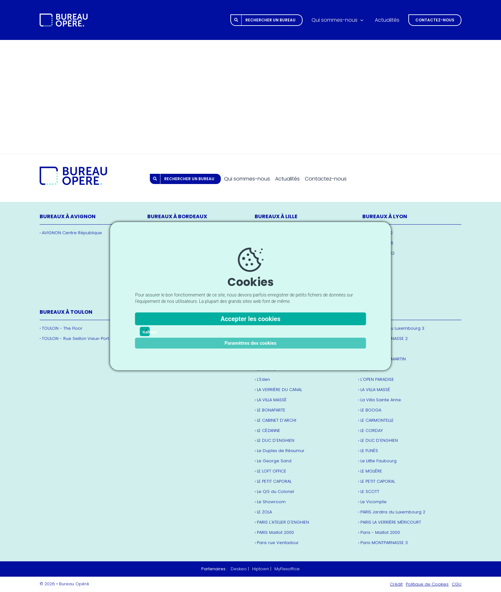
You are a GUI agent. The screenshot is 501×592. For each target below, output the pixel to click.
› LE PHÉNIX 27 (375, 294)
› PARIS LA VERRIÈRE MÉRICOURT (389, 522)
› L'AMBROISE (370, 349)
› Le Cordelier (376, 263)
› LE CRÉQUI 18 (376, 274)
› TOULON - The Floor (61, 328)
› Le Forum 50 (376, 284)
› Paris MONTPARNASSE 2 (383, 338)
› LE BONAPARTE (270, 410)
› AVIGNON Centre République (71, 233)
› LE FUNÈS (368, 451)
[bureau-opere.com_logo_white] (64, 16)
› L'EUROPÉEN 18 (377, 243)
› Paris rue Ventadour (277, 543)
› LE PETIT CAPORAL (273, 481)
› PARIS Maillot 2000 (274, 532)
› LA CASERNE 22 (378, 253)
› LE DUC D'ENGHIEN (274, 440)
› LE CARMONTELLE (376, 420)
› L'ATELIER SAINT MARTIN (382, 359)
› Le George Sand (273, 461)
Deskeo (239, 569)
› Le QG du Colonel (274, 491)
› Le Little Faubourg (377, 461)
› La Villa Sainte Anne (379, 400)
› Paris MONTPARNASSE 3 (383, 543)
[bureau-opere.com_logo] (73, 169)
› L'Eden (262, 379)
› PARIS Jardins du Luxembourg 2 (391, 512)
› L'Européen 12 (377, 233)
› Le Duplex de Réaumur (279, 451)
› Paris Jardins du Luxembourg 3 (391, 328)
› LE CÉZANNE (267, 430)
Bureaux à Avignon (68, 216)
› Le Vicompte (372, 502)
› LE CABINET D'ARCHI (275, 420)
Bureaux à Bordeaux (177, 216)
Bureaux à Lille (276, 216)
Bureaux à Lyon (384, 216)
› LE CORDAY (370, 430)
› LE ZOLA (263, 512)
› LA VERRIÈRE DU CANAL (278, 390)
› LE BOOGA (369, 410)
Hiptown (260, 569)
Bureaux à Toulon (66, 312)
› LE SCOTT (368, 491)
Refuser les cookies (145, 332)
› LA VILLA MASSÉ (374, 390)
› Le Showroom (270, 502)
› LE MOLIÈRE (370, 471)
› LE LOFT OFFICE (270, 471)
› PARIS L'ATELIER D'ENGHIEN (282, 522)
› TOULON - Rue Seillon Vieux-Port (74, 338)
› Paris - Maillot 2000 (379, 532)
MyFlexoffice (287, 569)
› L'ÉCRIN (366, 369)
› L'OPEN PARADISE (376, 379)
